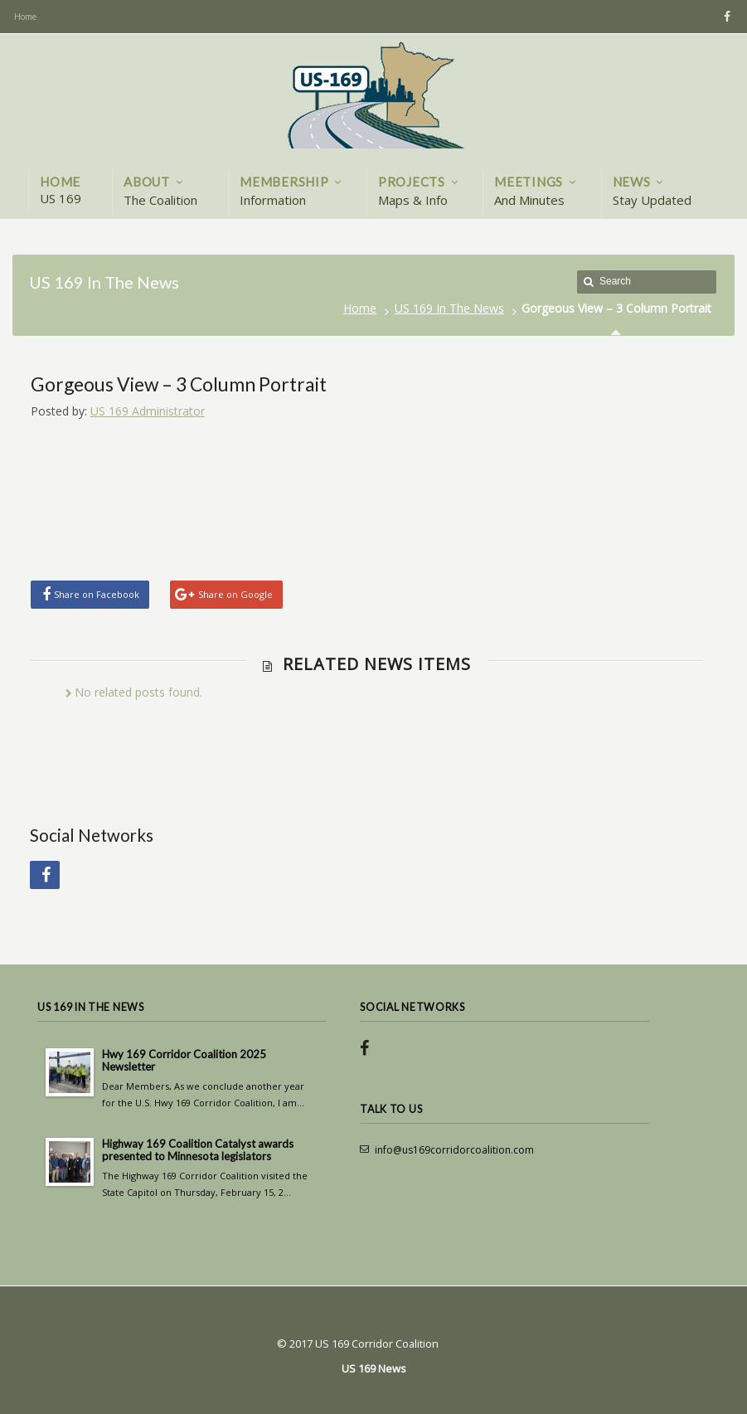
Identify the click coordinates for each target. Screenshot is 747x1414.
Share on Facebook (96, 594)
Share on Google (235, 594)
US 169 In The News (449, 308)
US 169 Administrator (147, 411)
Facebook (724, 16)
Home (359, 308)
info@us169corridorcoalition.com (454, 1150)
